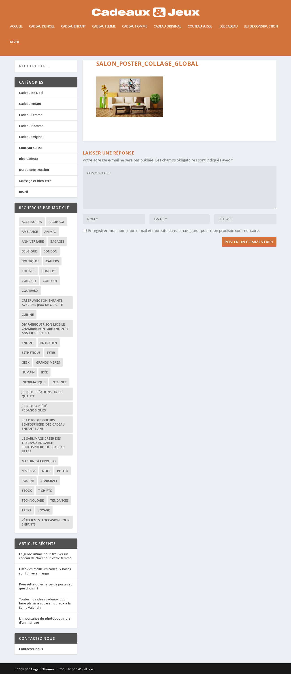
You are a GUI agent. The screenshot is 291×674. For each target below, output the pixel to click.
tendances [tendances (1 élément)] (59, 500)
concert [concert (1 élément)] (29, 280)
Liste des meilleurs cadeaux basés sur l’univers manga (45, 571)
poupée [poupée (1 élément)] (28, 480)
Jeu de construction (261, 21)
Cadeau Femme (103, 21)
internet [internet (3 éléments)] (59, 382)
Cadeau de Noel (41, 21)
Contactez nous (31, 648)
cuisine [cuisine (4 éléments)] (28, 314)
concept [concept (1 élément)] (48, 271)
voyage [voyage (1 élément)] (44, 510)
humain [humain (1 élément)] (28, 372)
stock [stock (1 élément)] (27, 490)
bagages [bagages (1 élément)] (57, 241)
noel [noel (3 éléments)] (46, 470)
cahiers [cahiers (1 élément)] (52, 261)
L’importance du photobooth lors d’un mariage (44, 620)
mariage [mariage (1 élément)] (29, 470)
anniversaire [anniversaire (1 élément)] (33, 241)
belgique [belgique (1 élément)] (29, 251)
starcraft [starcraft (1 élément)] (48, 480)
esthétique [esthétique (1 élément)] (31, 352)
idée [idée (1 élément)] (44, 372)
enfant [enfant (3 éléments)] (28, 342)
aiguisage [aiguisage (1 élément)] (57, 221)
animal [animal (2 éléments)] (50, 231)
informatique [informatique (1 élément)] (33, 382)
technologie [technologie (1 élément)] (33, 500)
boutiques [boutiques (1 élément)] (30, 261)
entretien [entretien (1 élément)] (48, 342)
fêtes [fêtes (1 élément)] (51, 352)
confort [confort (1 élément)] (50, 280)
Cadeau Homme (134, 21)
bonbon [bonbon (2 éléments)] (50, 251)
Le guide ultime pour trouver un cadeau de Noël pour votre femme (45, 556)
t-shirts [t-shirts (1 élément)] (45, 490)
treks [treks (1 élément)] (26, 510)
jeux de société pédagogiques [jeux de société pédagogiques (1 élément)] (34, 408)
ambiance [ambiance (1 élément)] (30, 231)
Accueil (16, 21)
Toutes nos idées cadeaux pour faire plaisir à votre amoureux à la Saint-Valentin (45, 603)
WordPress (85, 669)
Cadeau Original (167, 21)
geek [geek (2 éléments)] (26, 362)
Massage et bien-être (35, 180)
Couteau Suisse (200, 21)
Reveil (14, 37)
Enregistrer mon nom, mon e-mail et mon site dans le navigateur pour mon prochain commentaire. (174, 230)
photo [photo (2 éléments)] (62, 470)
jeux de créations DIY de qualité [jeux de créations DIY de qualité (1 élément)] (42, 394)
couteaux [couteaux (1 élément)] (30, 290)
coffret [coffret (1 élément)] (28, 271)
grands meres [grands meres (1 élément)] (48, 362)
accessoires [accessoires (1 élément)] (32, 221)
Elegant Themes (42, 669)
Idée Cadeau (228, 21)
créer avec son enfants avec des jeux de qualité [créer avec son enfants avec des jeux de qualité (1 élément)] (42, 302)
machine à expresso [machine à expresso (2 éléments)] (39, 461)
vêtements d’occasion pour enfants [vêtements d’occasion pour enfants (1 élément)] (45, 522)
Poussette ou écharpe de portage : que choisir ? (45, 586)
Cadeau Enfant (73, 21)
